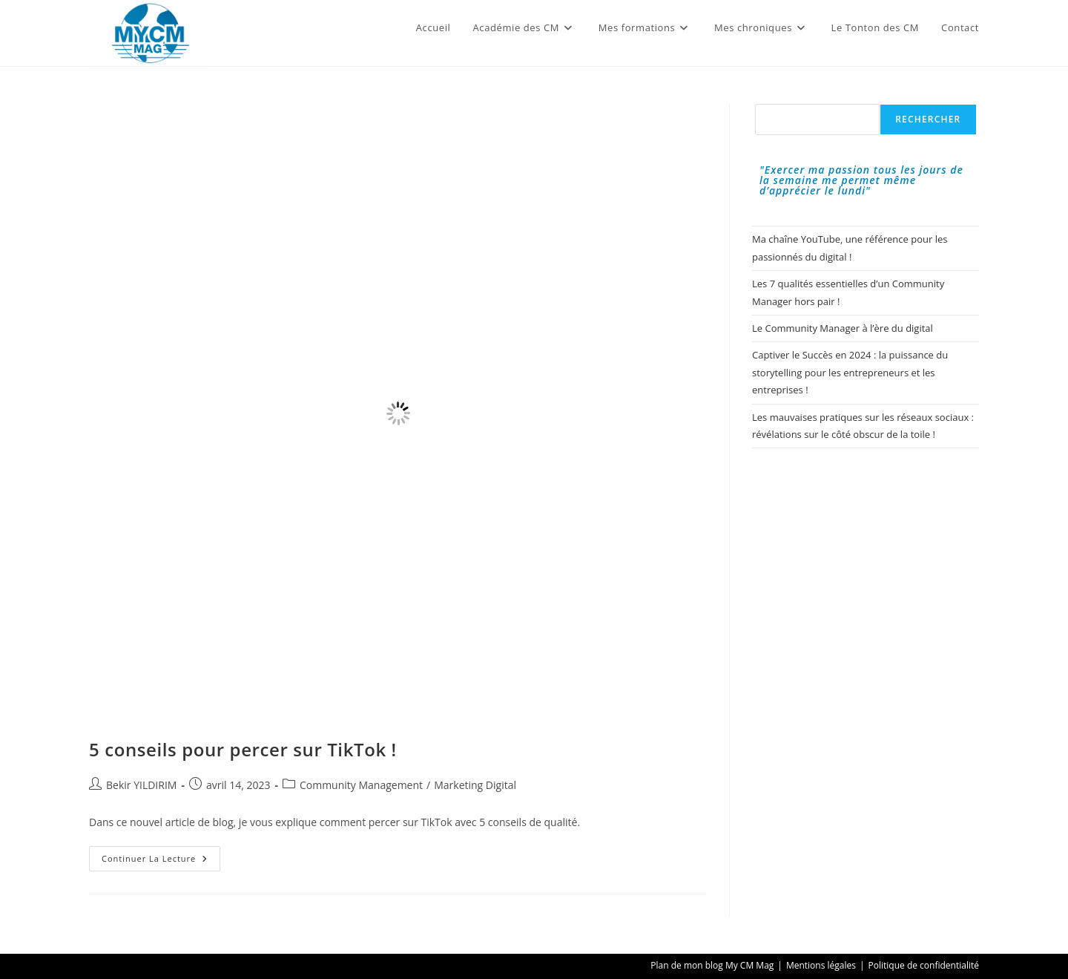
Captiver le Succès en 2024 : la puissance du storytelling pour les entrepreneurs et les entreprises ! (850, 372)
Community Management (361, 785)
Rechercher (927, 119)
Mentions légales (821, 965)
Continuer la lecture (161, 861)
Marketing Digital (475, 785)
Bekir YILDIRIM (141, 785)
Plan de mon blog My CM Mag (712, 965)
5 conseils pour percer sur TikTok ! (243, 749)
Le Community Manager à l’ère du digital (842, 328)
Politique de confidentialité (923, 965)
